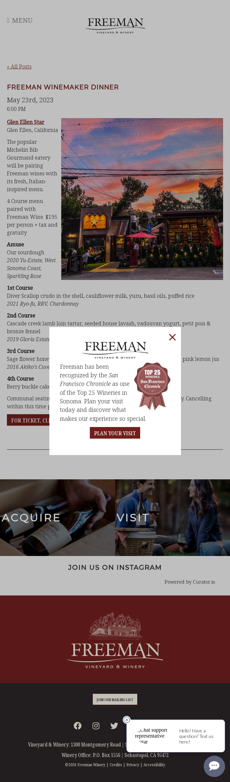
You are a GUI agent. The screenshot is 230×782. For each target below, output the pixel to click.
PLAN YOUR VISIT (115, 433)
